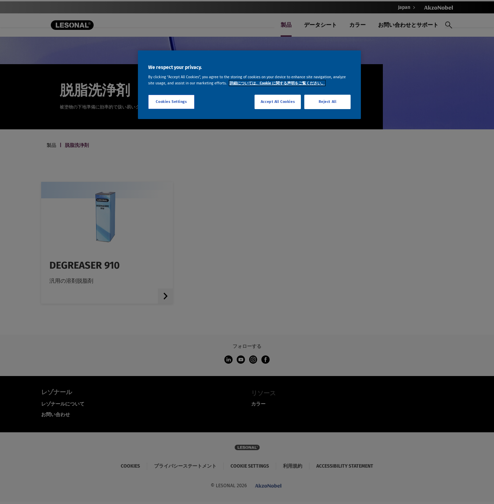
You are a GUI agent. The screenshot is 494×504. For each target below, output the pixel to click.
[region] (249, 84)
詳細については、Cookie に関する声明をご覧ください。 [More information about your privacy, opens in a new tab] (277, 83)
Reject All (328, 101)
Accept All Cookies (278, 101)
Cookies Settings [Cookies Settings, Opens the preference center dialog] (171, 101)
